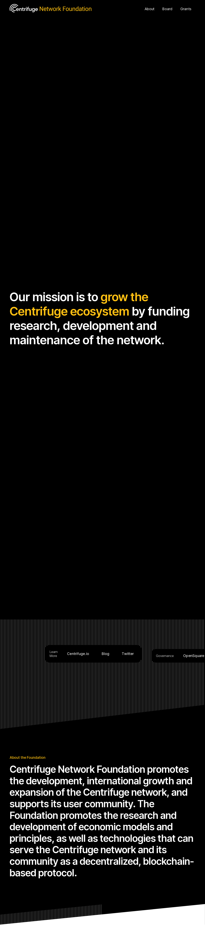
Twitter (128, 654)
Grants (186, 9)
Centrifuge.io (78, 654)
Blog (105, 654)
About (149, 9)
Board (167, 9)
